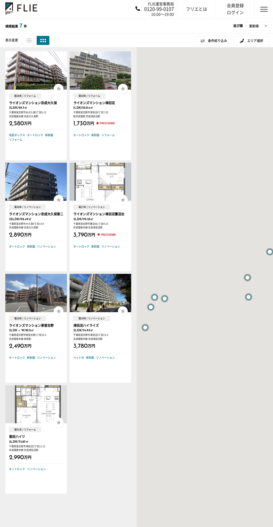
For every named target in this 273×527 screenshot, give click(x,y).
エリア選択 (255, 40)
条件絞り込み (217, 40)
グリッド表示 (43, 40)
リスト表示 (28, 40)
